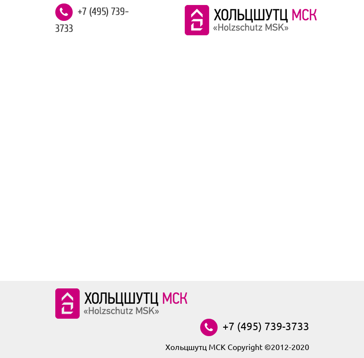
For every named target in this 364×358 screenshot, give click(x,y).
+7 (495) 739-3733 (92, 19)
